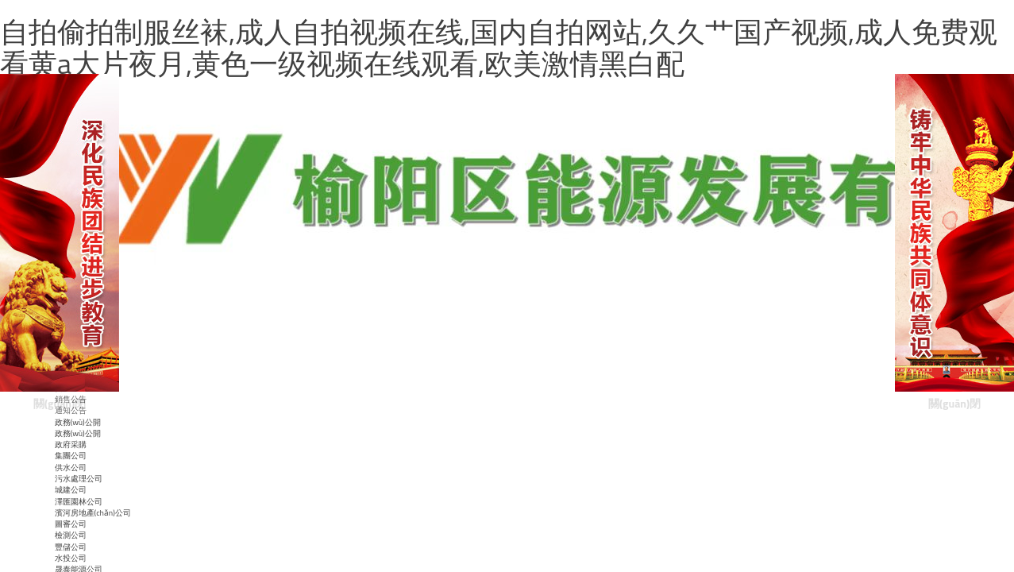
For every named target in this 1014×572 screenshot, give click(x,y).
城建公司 (71, 490)
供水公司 (71, 467)
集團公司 (71, 456)
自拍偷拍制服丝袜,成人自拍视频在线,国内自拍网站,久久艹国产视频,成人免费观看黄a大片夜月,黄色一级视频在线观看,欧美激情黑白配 (498, 47)
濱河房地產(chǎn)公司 (93, 513)
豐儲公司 (71, 547)
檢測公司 (71, 535)
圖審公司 (71, 524)
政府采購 (71, 444)
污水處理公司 (78, 479)
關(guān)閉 (60, 403)
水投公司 (71, 558)
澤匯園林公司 (78, 502)
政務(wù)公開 (78, 433)
